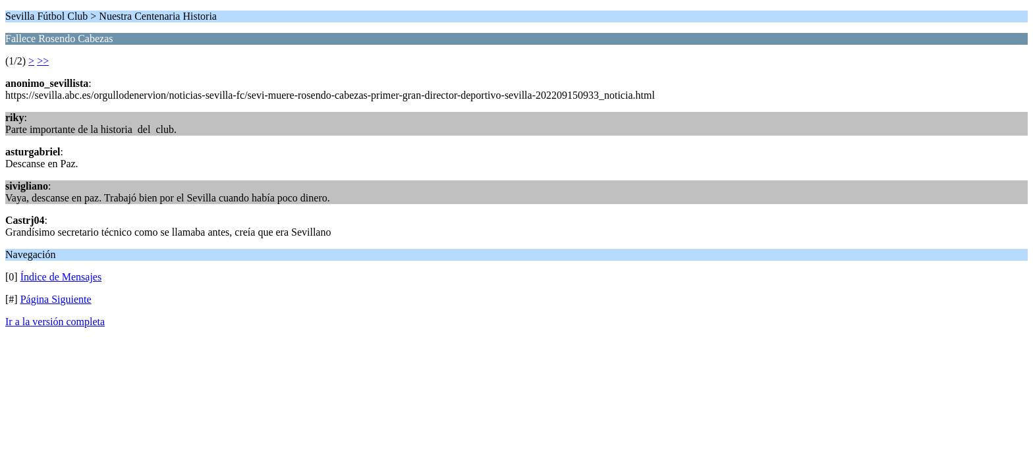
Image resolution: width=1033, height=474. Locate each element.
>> (43, 60)
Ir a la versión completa (55, 321)
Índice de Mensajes (61, 276)
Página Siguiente (56, 299)
